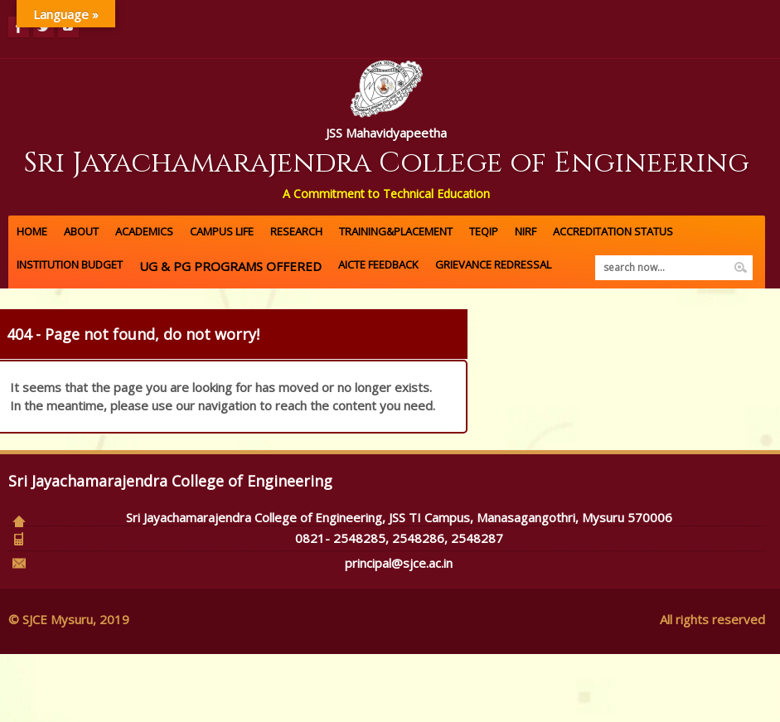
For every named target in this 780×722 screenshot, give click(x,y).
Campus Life (222, 231)
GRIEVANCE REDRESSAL (493, 264)
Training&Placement (396, 231)
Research (296, 231)
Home (32, 231)
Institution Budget (70, 264)
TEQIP (483, 231)
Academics (144, 231)
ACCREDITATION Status (613, 231)
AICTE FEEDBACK (378, 264)
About (81, 231)
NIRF (525, 231)
